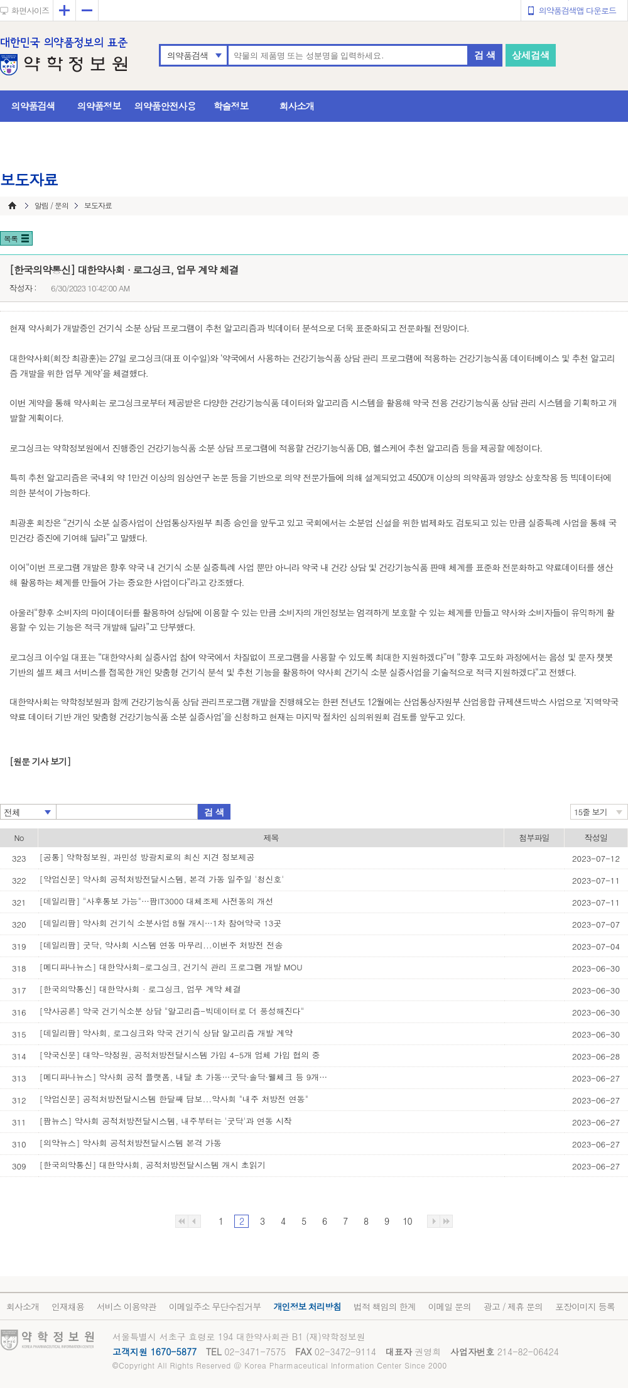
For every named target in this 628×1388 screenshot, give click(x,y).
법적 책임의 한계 (384, 1306)
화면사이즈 (30, 10)
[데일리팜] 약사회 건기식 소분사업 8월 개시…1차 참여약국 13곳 (161, 923)
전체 (12, 812)
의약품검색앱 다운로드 (577, 10)
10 (407, 1221)
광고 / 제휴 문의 (513, 1306)
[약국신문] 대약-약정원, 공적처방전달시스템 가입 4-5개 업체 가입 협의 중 (180, 1054)
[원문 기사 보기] (39, 761)
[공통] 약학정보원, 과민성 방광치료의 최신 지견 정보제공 (147, 857)
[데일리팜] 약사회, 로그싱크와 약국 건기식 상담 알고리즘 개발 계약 (166, 1032)
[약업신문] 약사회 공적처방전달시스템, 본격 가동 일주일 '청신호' (162, 879)
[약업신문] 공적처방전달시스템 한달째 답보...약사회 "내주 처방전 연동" (174, 1098)
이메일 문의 (449, 1306)
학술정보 (231, 105)
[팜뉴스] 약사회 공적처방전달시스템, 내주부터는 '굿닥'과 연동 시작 (166, 1120)
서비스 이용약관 (126, 1306)
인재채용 (67, 1306)
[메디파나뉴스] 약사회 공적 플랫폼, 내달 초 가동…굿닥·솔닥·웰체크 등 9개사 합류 (184, 1076)
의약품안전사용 (165, 105)
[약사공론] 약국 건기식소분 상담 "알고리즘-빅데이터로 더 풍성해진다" (172, 1011)
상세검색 (531, 55)
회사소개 (297, 105)
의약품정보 (99, 105)
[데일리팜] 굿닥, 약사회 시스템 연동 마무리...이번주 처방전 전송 (161, 945)
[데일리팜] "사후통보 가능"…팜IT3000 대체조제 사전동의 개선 (157, 901)
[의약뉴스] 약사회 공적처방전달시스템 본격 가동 (131, 1142)
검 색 (484, 55)
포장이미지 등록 (585, 1306)
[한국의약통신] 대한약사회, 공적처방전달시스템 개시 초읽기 (153, 1164)
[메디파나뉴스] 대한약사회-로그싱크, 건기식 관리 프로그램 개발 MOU (171, 967)
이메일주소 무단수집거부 (215, 1306)
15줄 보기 (590, 812)
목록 (11, 238)
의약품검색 (187, 55)
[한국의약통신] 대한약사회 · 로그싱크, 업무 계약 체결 (140, 989)
